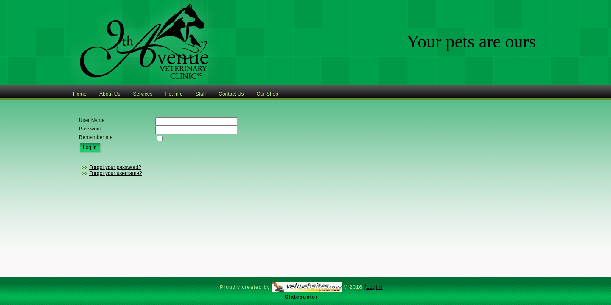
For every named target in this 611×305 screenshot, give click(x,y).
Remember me (95, 137)
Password (90, 129)
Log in (90, 147)
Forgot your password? (115, 167)
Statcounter (301, 297)
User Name (92, 120)
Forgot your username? (115, 173)
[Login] (373, 287)
